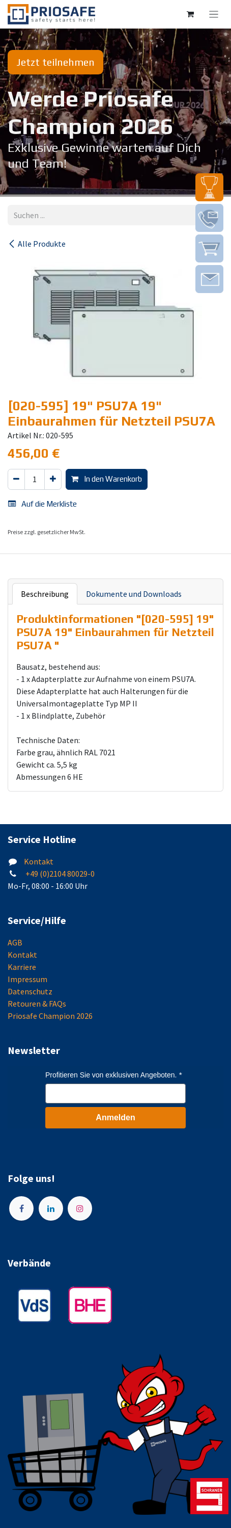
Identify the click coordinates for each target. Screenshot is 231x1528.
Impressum (27, 979)
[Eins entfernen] (16, 479)
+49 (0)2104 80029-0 (59, 873)
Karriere (22, 967)
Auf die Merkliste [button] (42, 503)
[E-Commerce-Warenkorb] (190, 14)
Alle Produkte (37, 244)
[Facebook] (21, 1208)
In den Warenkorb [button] (106, 479)
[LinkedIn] (51, 1208)
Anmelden (115, 1117)
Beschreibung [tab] (45, 594)
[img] (209, 187)
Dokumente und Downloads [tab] (134, 594)
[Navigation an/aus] (214, 14)
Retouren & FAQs (37, 1003)
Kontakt (38, 861)
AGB (15, 942)
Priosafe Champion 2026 (50, 1016)
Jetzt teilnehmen (55, 62)
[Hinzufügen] (53, 479)
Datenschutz (30, 991)
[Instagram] (80, 1208)
